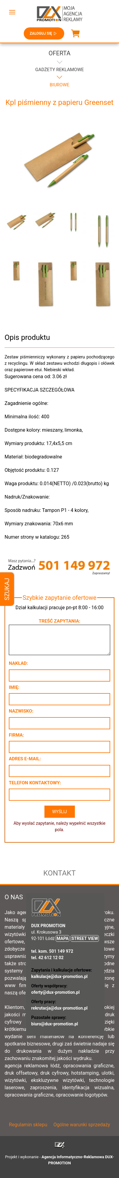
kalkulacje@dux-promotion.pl (59, 976)
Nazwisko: (21, 711)
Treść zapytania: (59, 621)
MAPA (62, 938)
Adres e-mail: (25, 759)
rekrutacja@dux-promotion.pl (59, 1008)
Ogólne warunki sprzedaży (81, 1125)
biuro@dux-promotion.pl (54, 1023)
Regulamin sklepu (28, 1125)
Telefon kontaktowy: (35, 783)
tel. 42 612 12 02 (47, 957)
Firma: (16, 735)
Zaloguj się (44, 33)
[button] (12, 12)
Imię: (14, 687)
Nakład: (18, 663)
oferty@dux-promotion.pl (55, 992)
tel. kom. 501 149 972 (52, 951)
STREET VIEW (85, 938)
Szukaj (7, 589)
